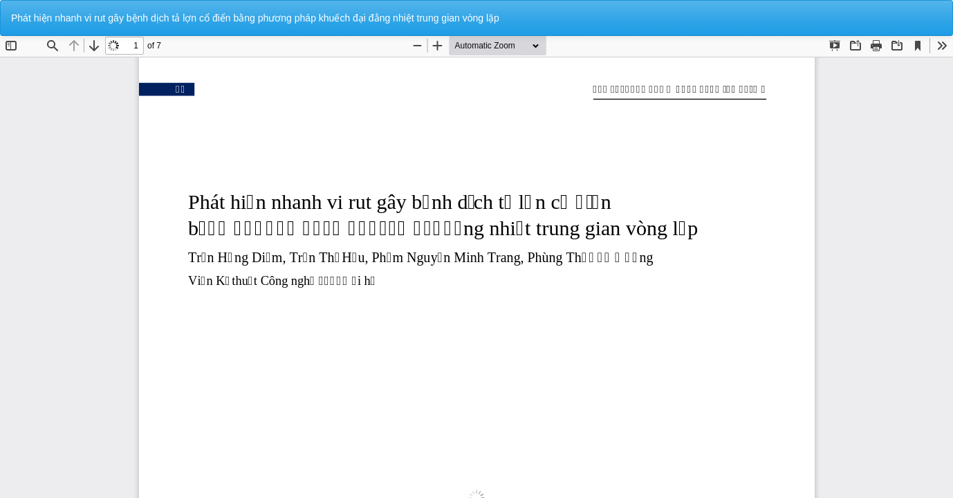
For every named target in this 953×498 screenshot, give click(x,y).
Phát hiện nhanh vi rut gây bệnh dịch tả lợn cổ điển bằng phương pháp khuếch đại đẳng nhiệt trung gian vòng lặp (255, 18)
